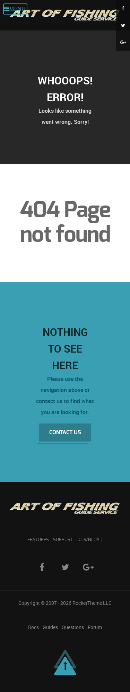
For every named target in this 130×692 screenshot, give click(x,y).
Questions (73, 627)
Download (90, 540)
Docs (33, 627)
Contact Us (65, 432)
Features (38, 540)
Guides (50, 627)
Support (63, 540)
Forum (95, 627)
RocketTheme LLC (92, 603)
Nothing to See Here (65, 349)
